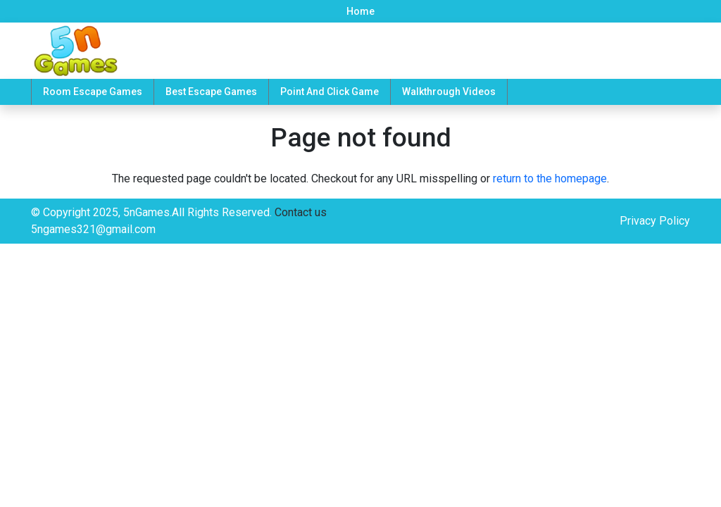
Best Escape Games (211, 91)
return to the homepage (550, 178)
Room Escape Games (92, 91)
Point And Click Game (329, 91)
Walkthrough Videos (449, 91)
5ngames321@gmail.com (93, 229)
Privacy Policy (655, 220)
